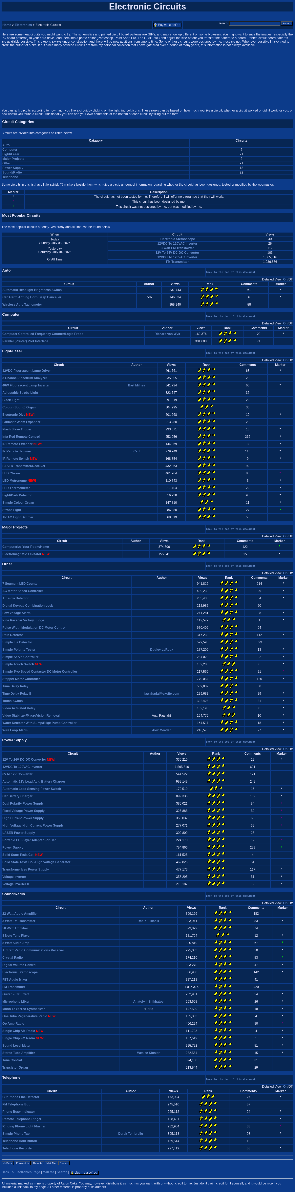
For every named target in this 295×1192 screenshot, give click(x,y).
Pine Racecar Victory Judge (23, 620)
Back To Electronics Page (21, 1172)
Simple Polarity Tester (18, 649)
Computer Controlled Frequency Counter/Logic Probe (42, 334)
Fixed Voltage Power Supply (23, 810)
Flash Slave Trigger (17, 429)
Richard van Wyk (167, 334)
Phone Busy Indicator (18, 1111)
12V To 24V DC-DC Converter (177, 252)
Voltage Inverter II (15, 884)
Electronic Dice (13, 414)
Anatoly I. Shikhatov (148, 1001)
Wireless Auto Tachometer (22, 304)
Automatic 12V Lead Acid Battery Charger (33, 781)
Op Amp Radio (13, 1023)
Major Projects (13, 158)
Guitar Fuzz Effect (15, 994)
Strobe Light (11, 510)
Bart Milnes (136, 385)
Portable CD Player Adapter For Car (29, 840)
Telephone (10, 177)
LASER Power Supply (18, 832)
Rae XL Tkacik (148, 921)
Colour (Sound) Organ (19, 407)
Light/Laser (10, 154)
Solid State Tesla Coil (18, 854)
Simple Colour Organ (18, 502)
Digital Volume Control (19, 965)
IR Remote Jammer (16, 451)
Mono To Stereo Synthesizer (23, 1009)
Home (6, 25)
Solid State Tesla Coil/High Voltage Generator (36, 862)
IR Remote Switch (15, 458)
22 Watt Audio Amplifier (20, 913)
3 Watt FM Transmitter (177, 248)
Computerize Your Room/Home (25, 546)
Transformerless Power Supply (25, 869)
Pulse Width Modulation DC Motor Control (34, 627)
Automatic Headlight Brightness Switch (32, 290)
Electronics (23, 25)
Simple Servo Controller (20, 657)
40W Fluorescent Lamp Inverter (26, 385)
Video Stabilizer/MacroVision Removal (31, 715)
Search (62, 1172)
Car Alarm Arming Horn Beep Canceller (31, 297)
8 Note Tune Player (16, 935)
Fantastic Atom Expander (21, 422)
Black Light (10, 400)
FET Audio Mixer (14, 979)
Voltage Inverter (14, 876)
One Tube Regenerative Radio (24, 1016)
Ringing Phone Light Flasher (24, 1126)
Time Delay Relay (15, 686)
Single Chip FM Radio (18, 1038)
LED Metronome (14, 480)
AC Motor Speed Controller (22, 591)
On (285, 279)
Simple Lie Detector (17, 642)
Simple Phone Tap (16, 1133)
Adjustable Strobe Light (20, 392)
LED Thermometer (16, 488)
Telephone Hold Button (19, 1141)
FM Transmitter (177, 261)
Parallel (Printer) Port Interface (25, 341)
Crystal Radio (12, 957)
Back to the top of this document (231, 272)
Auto (6, 145)
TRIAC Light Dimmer (17, 517)
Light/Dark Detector (17, 495)
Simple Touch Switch (18, 664)
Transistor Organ (15, 1067)
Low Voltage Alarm (16, 613)
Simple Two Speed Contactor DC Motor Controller (39, 671)
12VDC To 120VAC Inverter (177, 243)
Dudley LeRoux (161, 649)
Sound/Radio (12, 172)
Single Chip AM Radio (18, 1031)
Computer (9, 149)
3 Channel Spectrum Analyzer (24, 378)
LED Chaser (11, 473)
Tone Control (12, 1060)
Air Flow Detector (15, 598)
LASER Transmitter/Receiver (23, 466)
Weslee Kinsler (148, 1053)
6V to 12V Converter (17, 774)
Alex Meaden (161, 730)
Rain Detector (12, 635)
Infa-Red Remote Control (21, 436)
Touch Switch (12, 701)
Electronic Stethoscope (177, 239)
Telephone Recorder (17, 1148)
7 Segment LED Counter (20, 583)
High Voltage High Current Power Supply (33, 825)
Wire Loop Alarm (15, 730)
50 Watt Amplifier (15, 928)
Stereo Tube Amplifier (18, 1053)
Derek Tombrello (130, 1133)
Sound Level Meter (16, 1045)
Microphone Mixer (16, 1001)
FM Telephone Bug (16, 1104)
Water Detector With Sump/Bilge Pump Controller (39, 723)
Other (6, 163)
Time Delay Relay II (16, 693)
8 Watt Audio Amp (15, 943)
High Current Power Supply (23, 818)
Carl (137, 451)
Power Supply (12, 168)
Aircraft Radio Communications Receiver (33, 950)
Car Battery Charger (17, 796)
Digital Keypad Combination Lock (27, 605)
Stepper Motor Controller (21, 679)
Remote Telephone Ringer (21, 1119)
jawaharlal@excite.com (161, 693)
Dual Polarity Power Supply (23, 803)
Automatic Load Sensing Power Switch (31, 789)
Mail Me (48, 1172)
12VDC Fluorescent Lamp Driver (26, 370)
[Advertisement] (147, 78)
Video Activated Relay (18, 708)
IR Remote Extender (17, 444)
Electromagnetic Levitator (21, 554)
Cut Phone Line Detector (20, 1097)
